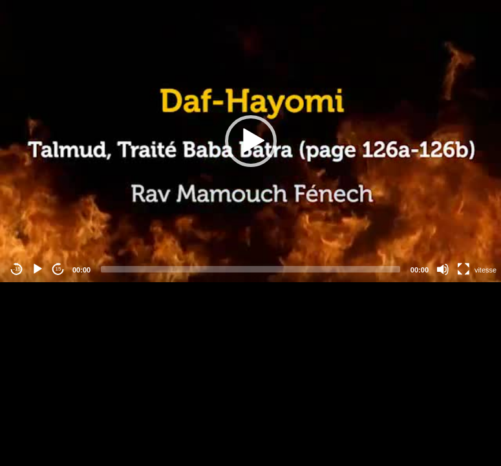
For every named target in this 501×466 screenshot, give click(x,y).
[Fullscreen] (463, 269)
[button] (251, 141)
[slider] (250, 269)
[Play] (37, 269)
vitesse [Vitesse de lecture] (485, 270)
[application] (250, 141)
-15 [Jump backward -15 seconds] (17, 269)
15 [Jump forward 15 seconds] (58, 269)
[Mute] (442, 269)
